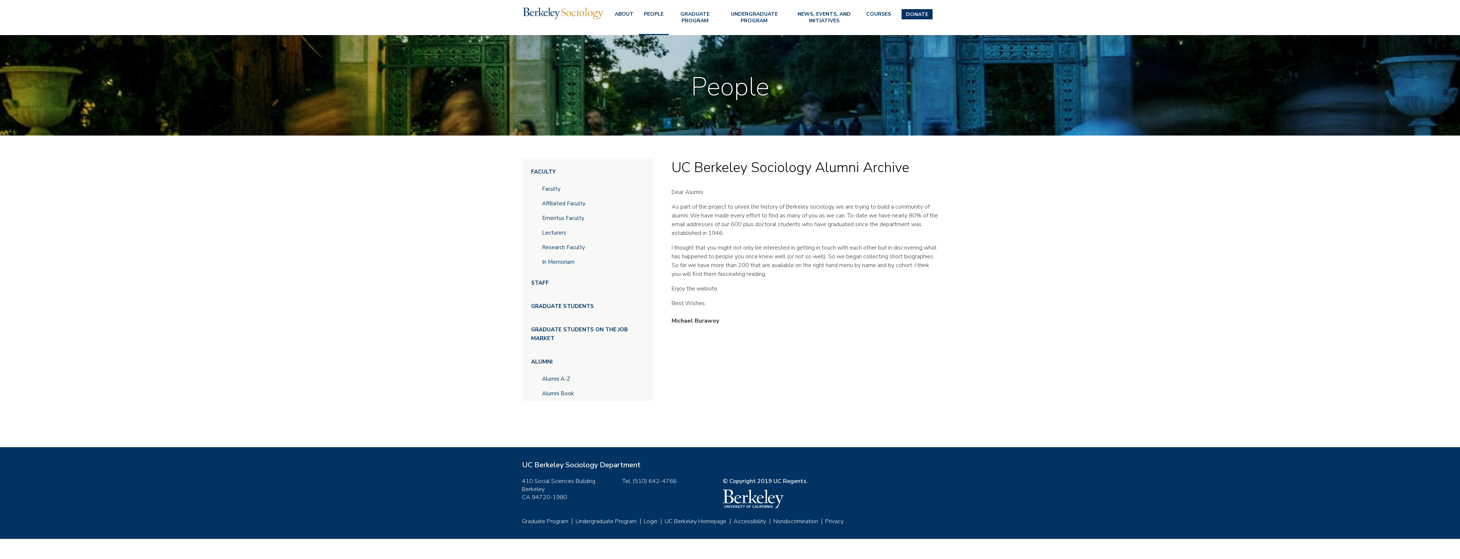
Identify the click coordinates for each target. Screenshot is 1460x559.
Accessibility (750, 521)
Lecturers (554, 232)
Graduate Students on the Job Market (579, 334)
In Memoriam (558, 262)
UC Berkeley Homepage (695, 521)
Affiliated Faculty (563, 203)
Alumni (542, 361)
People (654, 14)
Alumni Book (558, 393)
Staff (540, 282)
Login (650, 521)
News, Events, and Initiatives (824, 17)
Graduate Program (695, 17)
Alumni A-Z (556, 379)
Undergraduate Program (754, 17)
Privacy (834, 521)
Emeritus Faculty (563, 218)
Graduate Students (562, 306)
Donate (917, 14)
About (624, 14)
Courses (878, 14)
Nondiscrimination (795, 521)
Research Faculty (563, 247)
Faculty (543, 171)
